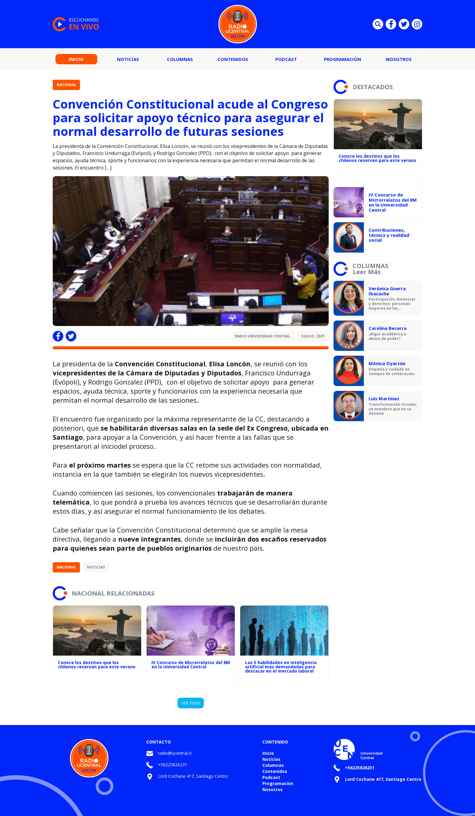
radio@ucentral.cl (174, 753)
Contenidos (233, 59)
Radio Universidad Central (263, 336)
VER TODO (190, 703)
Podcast (286, 59)
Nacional (66, 84)
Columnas (180, 59)
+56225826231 (172, 764)
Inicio (76, 59)
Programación (342, 59)
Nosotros (399, 59)
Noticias (128, 59)
